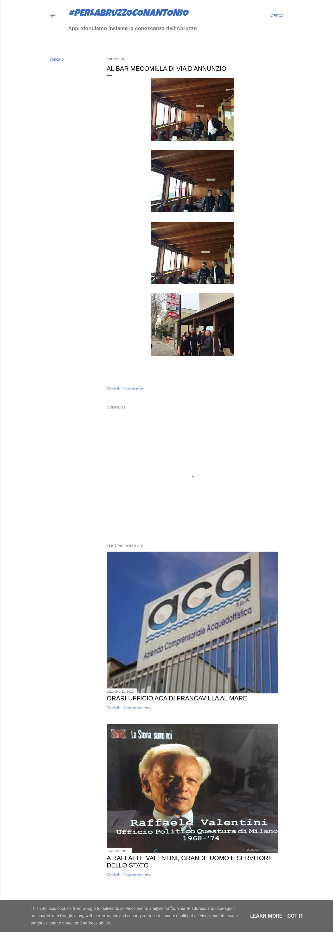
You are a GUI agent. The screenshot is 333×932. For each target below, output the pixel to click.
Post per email (134, 388)
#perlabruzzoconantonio (128, 14)
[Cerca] (277, 15)
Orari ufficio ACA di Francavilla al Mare (177, 698)
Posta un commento (137, 707)
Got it (295, 916)
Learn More (266, 916)
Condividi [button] (57, 59)
